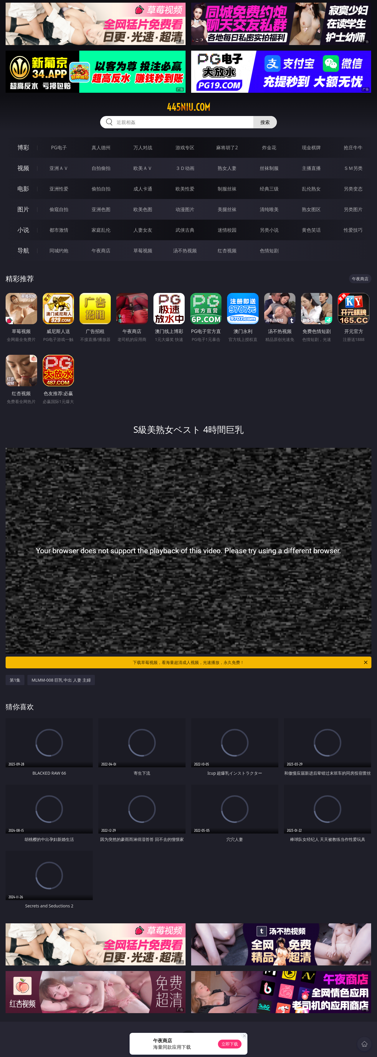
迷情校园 (227, 230)
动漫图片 (185, 209)
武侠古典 (185, 230)
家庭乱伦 (101, 230)
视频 (23, 168)
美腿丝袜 (227, 209)
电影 (23, 189)
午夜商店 (101, 250)
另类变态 (353, 188)
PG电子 (59, 147)
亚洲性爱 (58, 188)
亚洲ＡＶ (58, 168)
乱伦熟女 (311, 188)
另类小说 (269, 230)
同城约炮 (58, 250)
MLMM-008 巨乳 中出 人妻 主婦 (61, 680)
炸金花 (269, 147)
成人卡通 (142, 188)
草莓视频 (142, 250)
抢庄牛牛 (353, 147)
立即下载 (229, 1044)
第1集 (15, 680)
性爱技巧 (353, 230)
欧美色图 (142, 209)
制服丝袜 (227, 188)
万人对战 (142, 147)
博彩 (23, 147)
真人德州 (101, 147)
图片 (23, 209)
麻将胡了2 (227, 147)
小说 (23, 230)
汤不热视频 (185, 250)
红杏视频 (227, 250)
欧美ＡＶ (142, 168)
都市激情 (58, 230)
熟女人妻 (227, 168)
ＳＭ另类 (353, 168)
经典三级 (269, 188)
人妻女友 (142, 230)
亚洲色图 (101, 209)
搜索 (265, 122)
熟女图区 (311, 209)
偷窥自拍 (58, 209)
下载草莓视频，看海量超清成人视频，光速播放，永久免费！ (250, 662)
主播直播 (311, 168)
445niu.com (188, 107)
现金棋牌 (311, 147)
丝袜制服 (269, 168)
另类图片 (353, 209)
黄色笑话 (311, 230)
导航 (23, 250)
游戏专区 (185, 147)
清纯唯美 (269, 209)
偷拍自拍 (101, 188)
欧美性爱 (185, 188)
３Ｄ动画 (185, 168)
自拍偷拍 (101, 168)
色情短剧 (269, 250)
